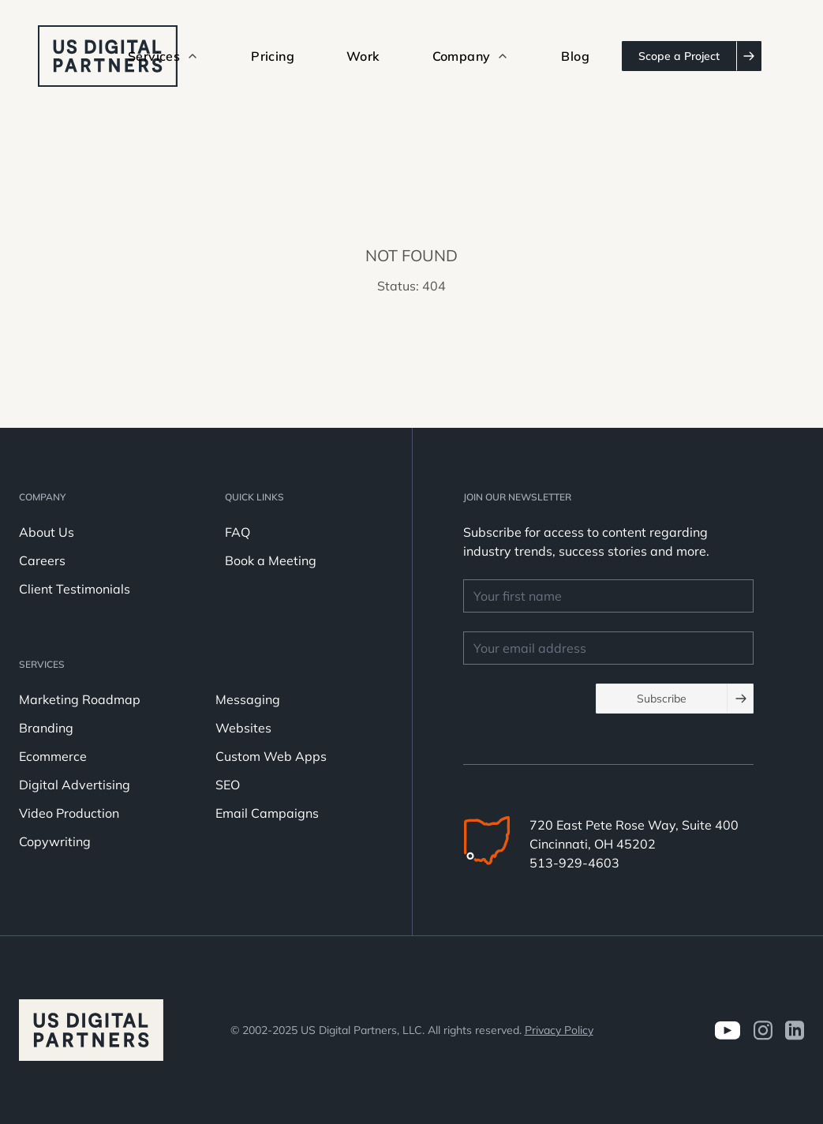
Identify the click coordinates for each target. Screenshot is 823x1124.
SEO (227, 784)
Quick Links (254, 497)
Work (363, 56)
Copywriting (55, 841)
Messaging (247, 699)
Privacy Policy (559, 1030)
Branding (46, 728)
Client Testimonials (74, 589)
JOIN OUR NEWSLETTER (517, 497)
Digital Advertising (74, 784)
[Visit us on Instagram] (762, 1030)
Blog (575, 56)
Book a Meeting (270, 560)
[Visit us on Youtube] (727, 1030)
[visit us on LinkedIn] (794, 1030)
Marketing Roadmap (79, 699)
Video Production (69, 813)
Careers (42, 560)
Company (42, 497)
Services (42, 664)
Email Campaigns (267, 813)
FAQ (237, 532)
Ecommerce (53, 756)
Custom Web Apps (271, 756)
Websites (243, 728)
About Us (46, 532)
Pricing (272, 56)
